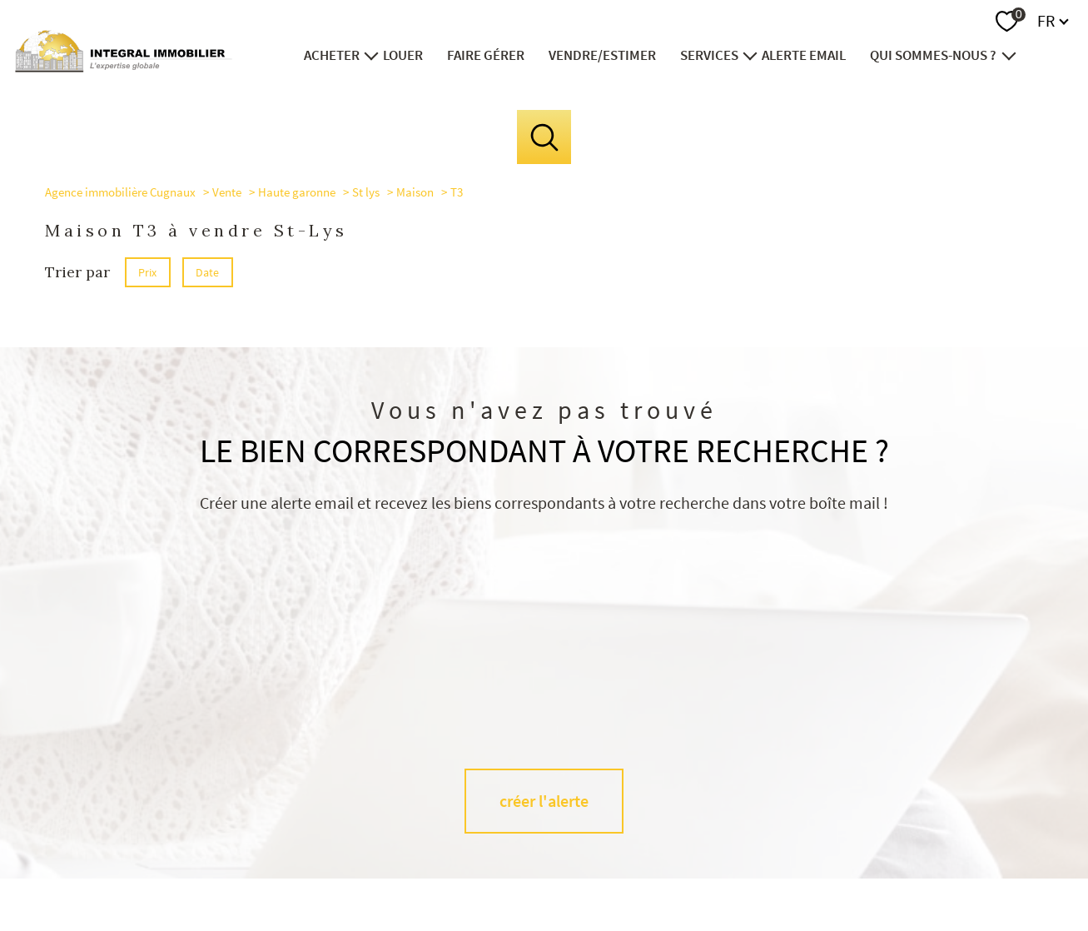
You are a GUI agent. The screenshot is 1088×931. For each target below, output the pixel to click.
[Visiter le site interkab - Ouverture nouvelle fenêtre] (966, 795)
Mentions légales (633, 870)
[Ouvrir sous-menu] (371, 55)
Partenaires (740, 870)
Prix (147, 272)
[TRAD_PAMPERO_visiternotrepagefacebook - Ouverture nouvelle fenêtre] (516, 798)
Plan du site (562, 870)
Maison (415, 192)
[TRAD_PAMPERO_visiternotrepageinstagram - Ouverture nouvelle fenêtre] (572, 798)
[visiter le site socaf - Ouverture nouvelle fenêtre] (781, 793)
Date (208, 272)
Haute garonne (296, 192)
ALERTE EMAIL (805, 55)
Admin (693, 870)
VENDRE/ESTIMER (602, 55)
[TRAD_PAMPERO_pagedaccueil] (123, 67)
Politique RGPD (807, 870)
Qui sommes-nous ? (934, 55)
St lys (366, 192)
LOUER (404, 55)
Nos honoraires (495, 870)
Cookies (866, 870)
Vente (226, 192)
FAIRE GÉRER (485, 55)
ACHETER (332, 55)
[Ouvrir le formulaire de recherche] (544, 137)
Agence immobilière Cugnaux (120, 192)
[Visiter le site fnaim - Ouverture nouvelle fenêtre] (871, 793)
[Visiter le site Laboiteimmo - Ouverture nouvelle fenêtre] (544, 903)
